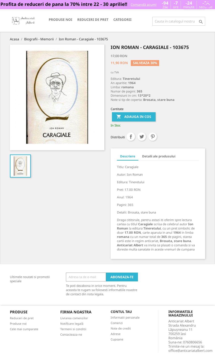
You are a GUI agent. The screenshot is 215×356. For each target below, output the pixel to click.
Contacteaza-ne (71, 334)
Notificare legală (71, 324)
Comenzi (117, 323)
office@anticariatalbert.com (190, 350)
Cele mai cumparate (24, 329)
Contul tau (121, 312)
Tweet (142, 136)
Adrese (116, 334)
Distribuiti (131, 136)
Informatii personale (125, 317)
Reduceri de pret (92, 19)
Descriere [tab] (127, 156)
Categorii (122, 19)
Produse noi (60, 19)
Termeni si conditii (73, 329)
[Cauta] (178, 21)
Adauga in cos (133, 117)
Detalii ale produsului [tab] (158, 156)
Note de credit (121, 328)
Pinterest (152, 136)
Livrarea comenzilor (74, 318)
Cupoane (117, 339)
